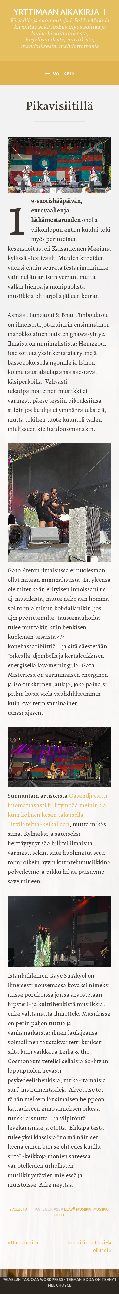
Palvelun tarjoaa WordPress (33, 1280)
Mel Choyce (59, 1285)
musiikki (101, 1209)
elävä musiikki (77, 1209)
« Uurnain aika (23, 1242)
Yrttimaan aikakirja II (59, 12)
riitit (59, 1215)
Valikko (59, 73)
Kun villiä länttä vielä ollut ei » (89, 1246)
